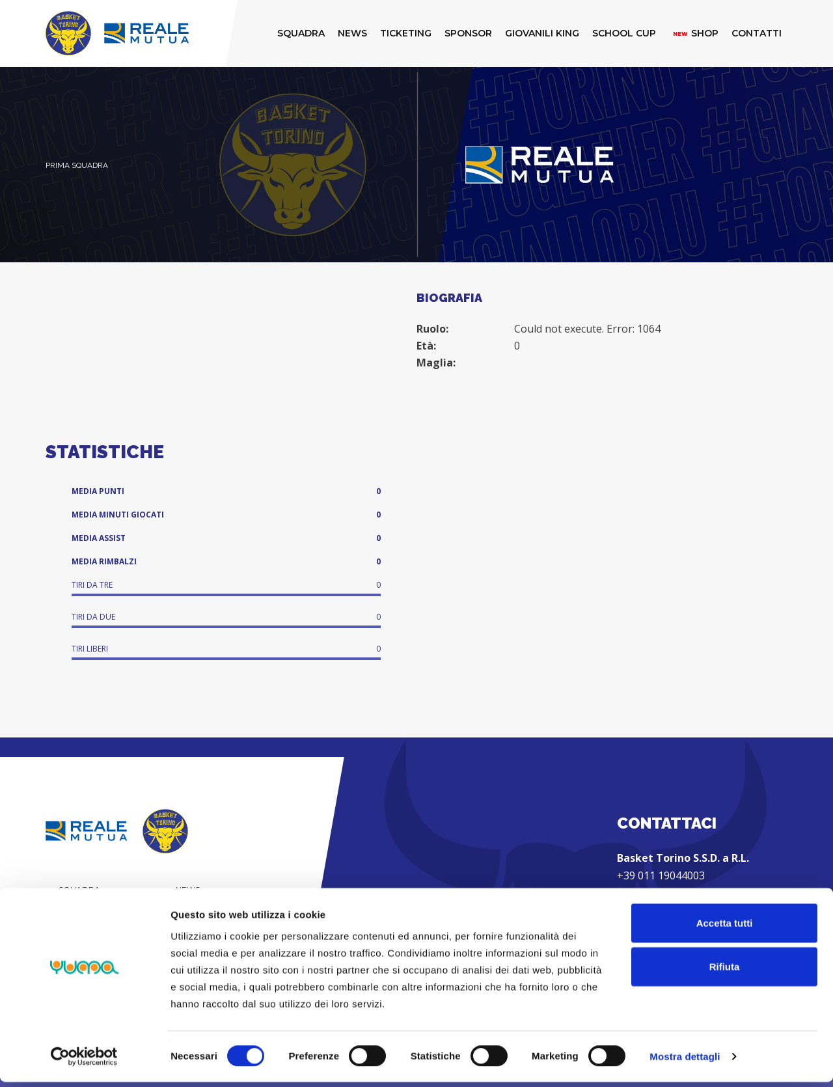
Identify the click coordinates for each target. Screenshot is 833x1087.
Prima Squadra (77, 165)
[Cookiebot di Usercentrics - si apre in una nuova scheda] (84, 1061)
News (188, 889)
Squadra (79, 889)
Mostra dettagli (684, 1061)
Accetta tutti (724, 927)
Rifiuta (724, 971)
